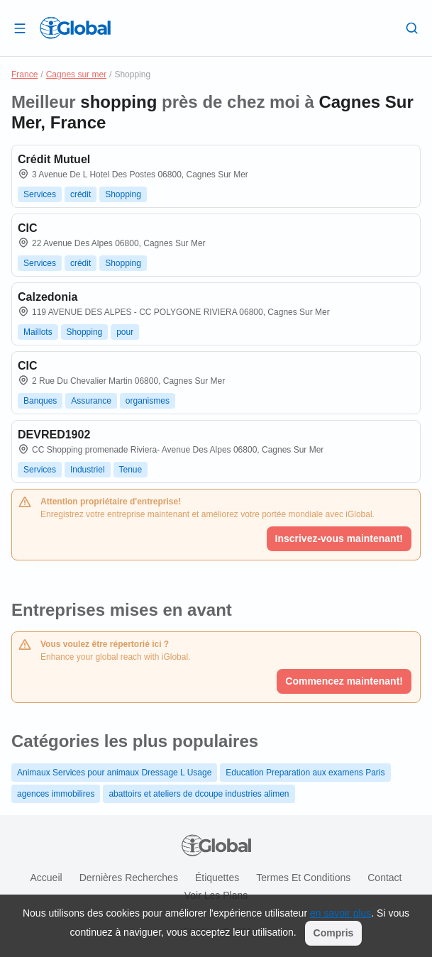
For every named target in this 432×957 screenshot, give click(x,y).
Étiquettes (217, 877)
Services (39, 194)
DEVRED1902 (54, 434)
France (24, 74)
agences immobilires (55, 794)
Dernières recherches (128, 877)
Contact (384, 877)
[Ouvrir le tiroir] (20, 27)
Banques (40, 401)
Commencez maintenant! (344, 681)
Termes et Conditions (303, 877)
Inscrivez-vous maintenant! (339, 538)
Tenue (131, 470)
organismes (148, 401)
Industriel (87, 470)
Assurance (91, 401)
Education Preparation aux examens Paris (305, 773)
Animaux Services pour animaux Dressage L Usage (114, 773)
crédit (80, 194)
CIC (28, 228)
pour (124, 332)
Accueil (46, 877)
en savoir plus (340, 913)
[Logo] (75, 27)
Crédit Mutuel (54, 159)
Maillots (37, 332)
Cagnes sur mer (76, 74)
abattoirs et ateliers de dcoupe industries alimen (199, 794)
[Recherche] (412, 27)
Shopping (123, 194)
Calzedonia (47, 297)
